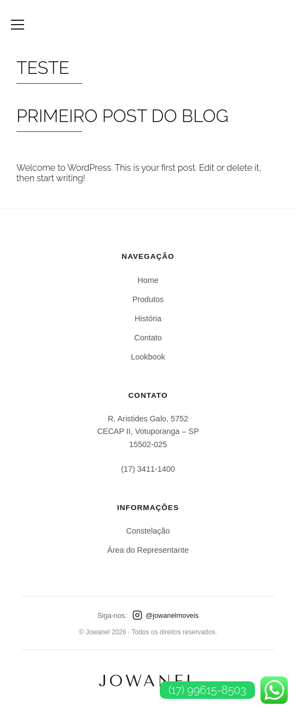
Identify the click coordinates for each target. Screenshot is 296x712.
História (148, 318)
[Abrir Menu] (17, 25)
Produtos (148, 299)
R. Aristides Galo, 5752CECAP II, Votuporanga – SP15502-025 (148, 431)
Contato (147, 337)
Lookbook (148, 356)
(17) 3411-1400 (148, 469)
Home (147, 280)
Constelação (148, 530)
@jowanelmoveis (165, 615)
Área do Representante (148, 550)
